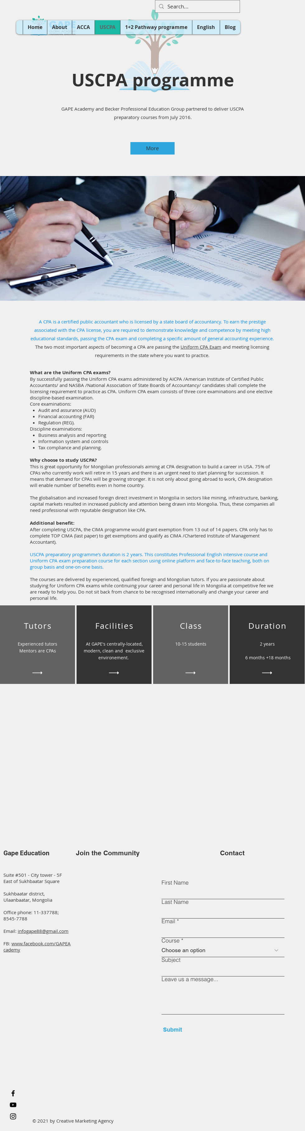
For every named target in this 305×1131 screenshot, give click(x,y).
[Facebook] (13, 1093)
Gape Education (26, 853)
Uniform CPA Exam (201, 347)
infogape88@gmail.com (43, 931)
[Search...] (197, 6)
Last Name (175, 902)
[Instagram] (13, 1116)
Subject (171, 960)
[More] (152, 148)
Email (168, 921)
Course (171, 940)
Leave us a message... (190, 979)
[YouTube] (13, 1105)
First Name (175, 882)
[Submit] (192, 1030)
